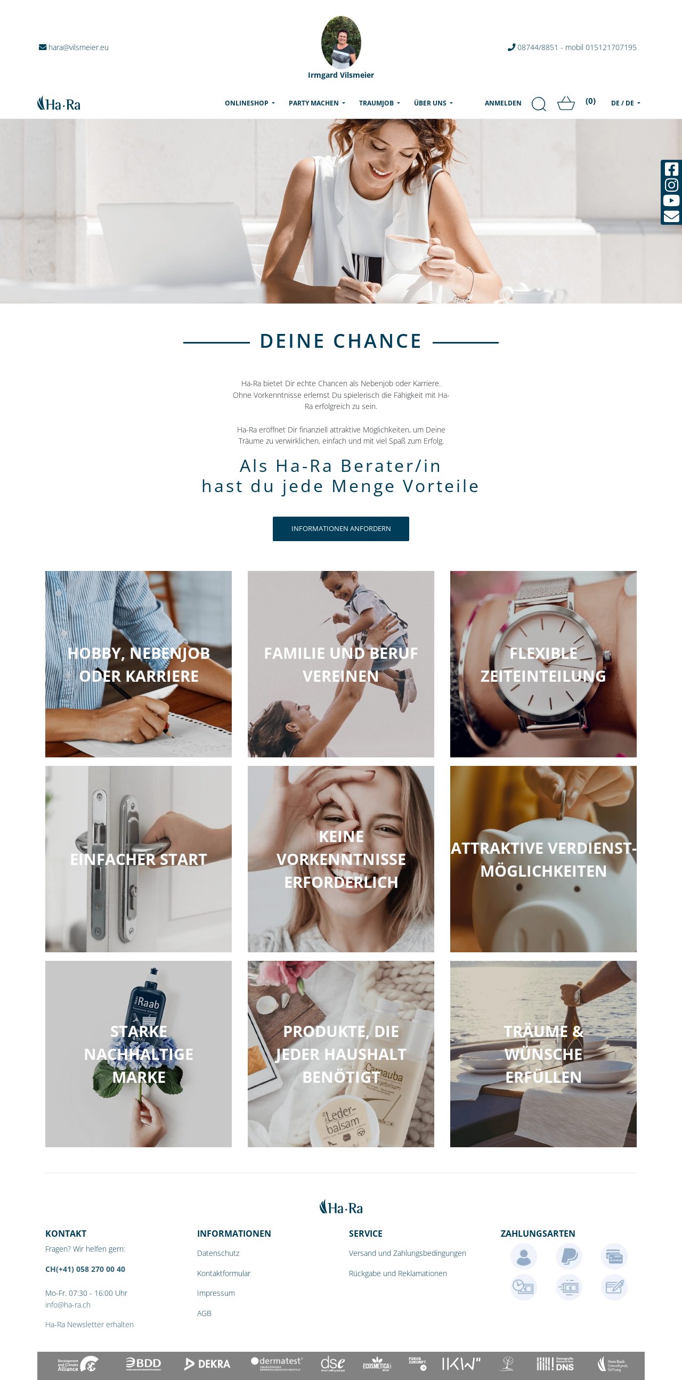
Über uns (431, 103)
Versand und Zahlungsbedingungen (407, 1253)
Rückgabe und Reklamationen (398, 1273)
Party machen (314, 103)
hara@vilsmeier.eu (74, 47)
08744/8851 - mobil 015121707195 (572, 47)
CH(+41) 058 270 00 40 (85, 1269)
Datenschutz (218, 1253)
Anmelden (503, 103)
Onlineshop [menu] (252, 103)
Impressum (216, 1293)
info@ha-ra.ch (68, 1305)
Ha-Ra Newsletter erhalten (89, 1324)
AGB (204, 1313)
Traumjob (377, 103)
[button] (138, 1054)
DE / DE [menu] (623, 103)
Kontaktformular (223, 1273)
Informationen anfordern (341, 528)
